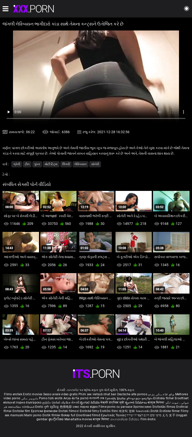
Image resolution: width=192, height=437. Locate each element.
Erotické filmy (90, 411)
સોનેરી (95, 164)
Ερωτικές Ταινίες (114, 415)
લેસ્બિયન (80, 164)
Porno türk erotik (51, 398)
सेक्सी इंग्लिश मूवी (112, 402)
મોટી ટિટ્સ (51, 164)
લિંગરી (66, 164)
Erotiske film (21, 411)
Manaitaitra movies (78, 419)
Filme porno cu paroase (115, 407)
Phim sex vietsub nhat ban (97, 394)
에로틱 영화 (127, 411)
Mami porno (33, 415)
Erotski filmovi (69, 411)
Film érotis (148, 419)
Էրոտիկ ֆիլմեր (115, 398)
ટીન (27, 164)
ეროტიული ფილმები (139, 398)
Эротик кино (142, 407)
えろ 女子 (169, 415)
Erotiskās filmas (164, 407)
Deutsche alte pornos (132, 394)
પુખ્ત (37, 164)
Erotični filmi (109, 411)
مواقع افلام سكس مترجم (161, 394)
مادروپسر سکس (29, 398)
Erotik (155, 411)
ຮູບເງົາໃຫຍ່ (56, 419)
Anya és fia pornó (76, 398)
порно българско (29, 402)
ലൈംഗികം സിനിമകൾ (21, 407)
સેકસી (75, 402)
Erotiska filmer (164, 398)
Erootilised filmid (88, 415)
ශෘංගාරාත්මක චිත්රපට (125, 419)
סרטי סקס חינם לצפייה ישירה (144, 415)
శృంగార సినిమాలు (136, 402)
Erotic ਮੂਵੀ (42, 407)
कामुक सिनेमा (156, 402)
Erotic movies (33, 394)
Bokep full (68, 415)
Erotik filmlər (52, 415)
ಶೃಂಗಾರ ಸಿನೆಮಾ (90, 402)
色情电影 (66, 407)
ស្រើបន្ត (55, 407)
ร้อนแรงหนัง (143, 411)
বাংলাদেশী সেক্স (96, 398)
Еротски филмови (44, 411)
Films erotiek (13, 394)
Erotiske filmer (170, 411)
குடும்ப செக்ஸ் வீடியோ (56, 402)
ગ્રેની (16, 164)
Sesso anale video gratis (60, 394)
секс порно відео (85, 407)
